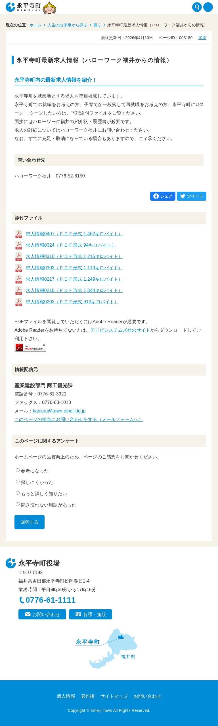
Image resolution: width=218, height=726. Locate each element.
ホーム (36, 25)
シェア (166, 196)
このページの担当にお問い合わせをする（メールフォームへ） (78, 419)
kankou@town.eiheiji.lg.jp (59, 410)
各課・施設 (94, 614)
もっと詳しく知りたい (41, 493)
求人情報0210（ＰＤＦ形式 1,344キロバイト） (74, 290)
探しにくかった (34, 482)
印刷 (202, 37)
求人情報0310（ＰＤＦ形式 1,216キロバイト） (74, 256)
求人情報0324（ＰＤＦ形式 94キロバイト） (71, 245)
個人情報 (66, 696)
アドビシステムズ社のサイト (120, 330)
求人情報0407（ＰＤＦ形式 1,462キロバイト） (74, 233)
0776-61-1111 (51, 600)
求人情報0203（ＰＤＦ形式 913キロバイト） (72, 301)
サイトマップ (114, 696)
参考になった (32, 470)
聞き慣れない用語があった (46, 504)
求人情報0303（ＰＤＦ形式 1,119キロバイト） (74, 267)
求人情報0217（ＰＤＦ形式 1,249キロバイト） (74, 279)
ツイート (195, 196)
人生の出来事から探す (67, 25)
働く (97, 25)
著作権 (88, 696)
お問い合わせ (46, 614)
